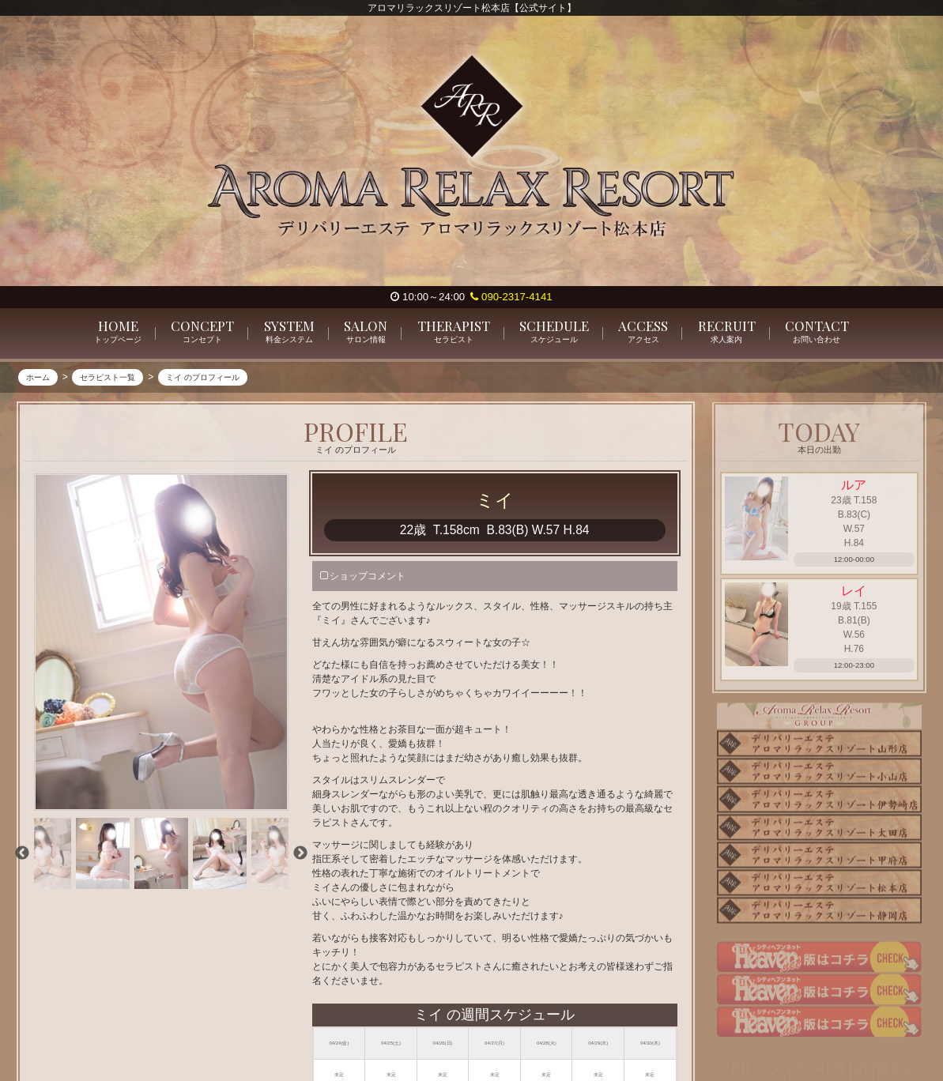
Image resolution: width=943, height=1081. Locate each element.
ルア (853, 485)
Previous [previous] (22, 854)
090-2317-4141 (511, 297)
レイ (853, 594)
